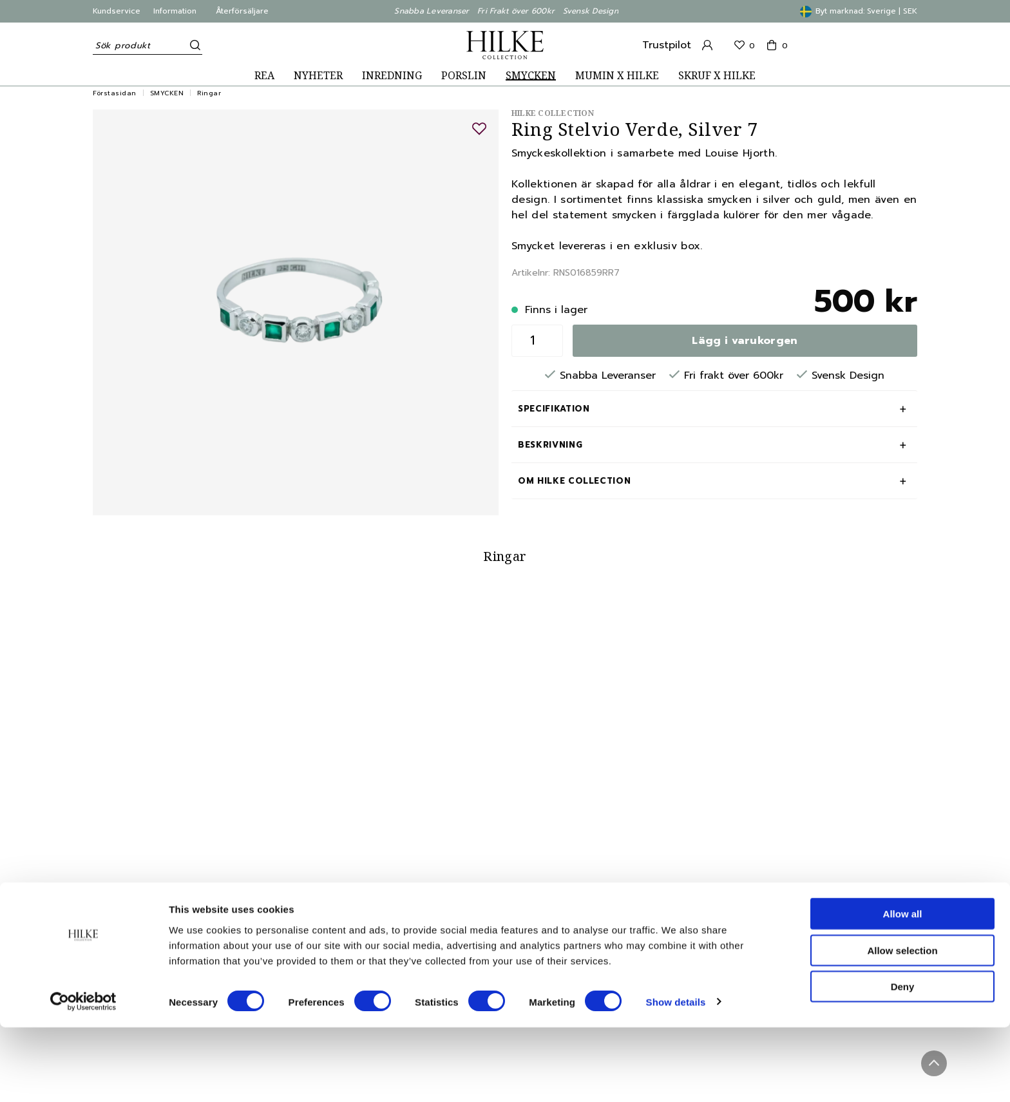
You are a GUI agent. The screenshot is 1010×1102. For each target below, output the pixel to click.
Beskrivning (550, 445)
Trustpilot (666, 45)
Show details (676, 1076)
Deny (903, 1061)
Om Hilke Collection (574, 481)
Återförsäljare (242, 11)
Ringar (209, 93)
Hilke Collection (552, 113)
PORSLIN (463, 76)
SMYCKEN (531, 76)
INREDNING (392, 76)
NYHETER (318, 76)
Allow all (902, 988)
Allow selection (902, 1025)
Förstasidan (115, 93)
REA (264, 76)
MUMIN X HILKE (617, 76)
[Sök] (192, 45)
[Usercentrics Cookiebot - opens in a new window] (83, 1077)
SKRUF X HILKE (717, 76)
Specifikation (553, 409)
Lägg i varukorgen (744, 340)
